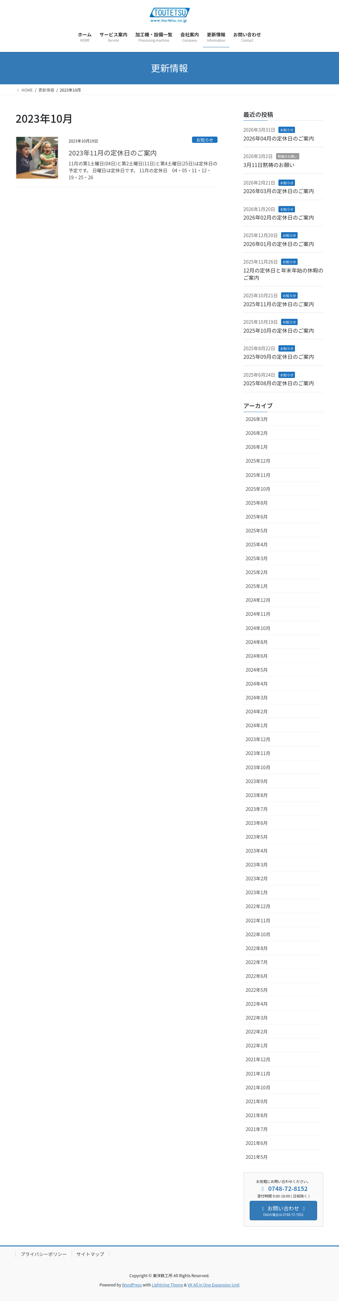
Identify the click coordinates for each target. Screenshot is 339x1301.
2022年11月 (258, 920)
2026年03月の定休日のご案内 (278, 191)
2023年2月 (257, 878)
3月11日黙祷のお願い (269, 165)
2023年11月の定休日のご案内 (113, 152)
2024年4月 (257, 683)
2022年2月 (257, 1031)
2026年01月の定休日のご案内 (278, 244)
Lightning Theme (167, 1284)
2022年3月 (257, 1017)
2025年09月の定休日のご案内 (278, 356)
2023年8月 (257, 795)
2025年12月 (258, 460)
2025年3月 (257, 558)
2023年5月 (257, 836)
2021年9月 (257, 1101)
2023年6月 (257, 822)
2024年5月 (257, 669)
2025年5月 (257, 530)
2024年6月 (257, 655)
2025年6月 (257, 516)
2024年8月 (257, 642)
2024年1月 (257, 725)
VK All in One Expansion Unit (214, 1284)
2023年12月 (258, 739)
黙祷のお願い (288, 156)
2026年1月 (257, 446)
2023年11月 (258, 753)
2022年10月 (258, 934)
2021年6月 (257, 1143)
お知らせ (204, 140)
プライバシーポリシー (44, 1254)
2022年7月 (257, 962)
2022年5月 (257, 989)
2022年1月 (257, 1045)
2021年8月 (257, 1115)
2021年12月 (258, 1059)
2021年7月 (257, 1129)
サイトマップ (90, 1254)
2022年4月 (257, 1003)
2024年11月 (258, 613)
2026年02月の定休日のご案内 (278, 217)
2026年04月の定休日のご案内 (278, 138)
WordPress (132, 1284)
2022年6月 (257, 976)
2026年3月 (257, 419)
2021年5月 (257, 1157)
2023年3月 (257, 864)
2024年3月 (257, 697)
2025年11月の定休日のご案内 (278, 304)
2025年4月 (257, 544)
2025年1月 (257, 586)
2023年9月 (257, 781)
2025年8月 (257, 502)
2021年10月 (258, 1087)
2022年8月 (257, 948)
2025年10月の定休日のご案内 (278, 330)
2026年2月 (257, 433)
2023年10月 (258, 767)
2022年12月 (258, 906)
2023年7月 (257, 809)
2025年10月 (258, 488)
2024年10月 (258, 628)
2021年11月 (258, 1073)
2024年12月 (258, 600)
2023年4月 (257, 850)
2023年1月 (257, 892)
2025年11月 (258, 475)
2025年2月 (257, 572)
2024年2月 (257, 711)
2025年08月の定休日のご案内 (278, 383)
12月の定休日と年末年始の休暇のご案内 (283, 273)
